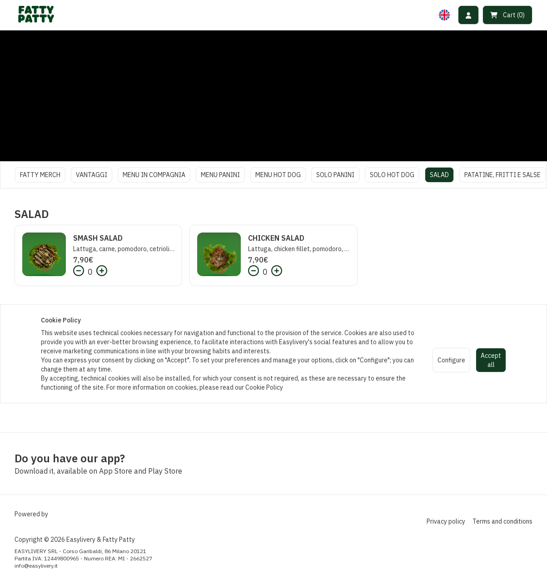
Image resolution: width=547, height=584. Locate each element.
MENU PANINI (220, 175)
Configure (451, 360)
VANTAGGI (91, 175)
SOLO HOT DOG (392, 175)
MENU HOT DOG (278, 175)
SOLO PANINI (335, 175)
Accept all (491, 360)
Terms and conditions (502, 521)
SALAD (439, 175)
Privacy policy (446, 521)
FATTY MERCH (40, 175)
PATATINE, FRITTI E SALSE (502, 175)
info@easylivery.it (36, 565)
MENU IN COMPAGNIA (154, 175)
